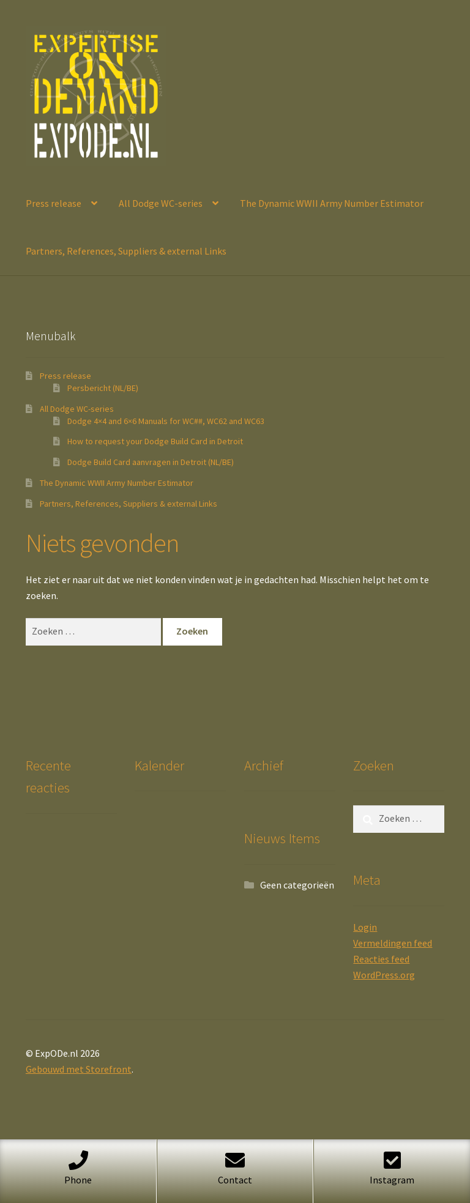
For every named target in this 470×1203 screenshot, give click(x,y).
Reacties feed (381, 959)
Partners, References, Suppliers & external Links (126, 251)
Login (365, 927)
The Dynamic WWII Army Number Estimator (331, 203)
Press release (53, 203)
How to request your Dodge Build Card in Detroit (155, 441)
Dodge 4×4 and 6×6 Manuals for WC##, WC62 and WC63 (165, 420)
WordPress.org (384, 975)
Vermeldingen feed (392, 943)
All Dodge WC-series (161, 203)
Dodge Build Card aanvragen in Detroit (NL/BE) (150, 461)
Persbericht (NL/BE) (102, 387)
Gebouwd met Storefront (79, 1069)
